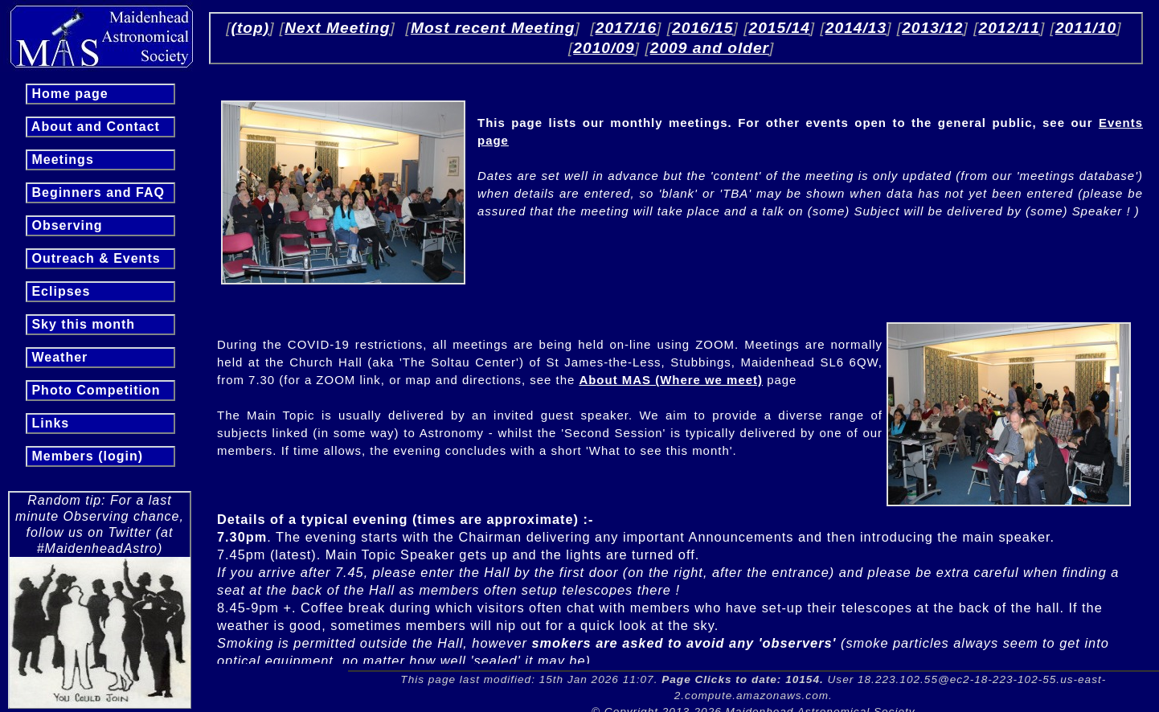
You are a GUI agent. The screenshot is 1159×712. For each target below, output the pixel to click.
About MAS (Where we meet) (671, 380)
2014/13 (856, 27)
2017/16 (626, 27)
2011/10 (1085, 27)
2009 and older (709, 47)
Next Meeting (337, 27)
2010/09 (603, 47)
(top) (250, 27)
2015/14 (778, 27)
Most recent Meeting (493, 27)
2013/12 (932, 27)
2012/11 (1009, 27)
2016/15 (702, 27)
